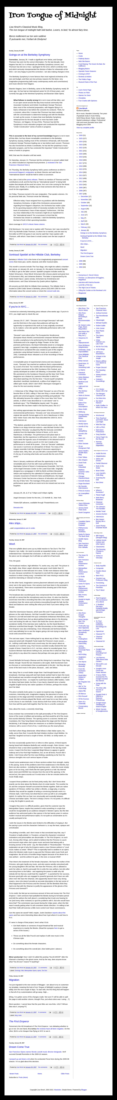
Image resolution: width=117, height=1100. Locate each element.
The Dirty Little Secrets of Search (101, 690)
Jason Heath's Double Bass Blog (83, 453)
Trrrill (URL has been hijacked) (84, 627)
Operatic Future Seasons (87, 71)
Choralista (82, 98)
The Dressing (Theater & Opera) (100, 551)
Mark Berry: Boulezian (100, 498)
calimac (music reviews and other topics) (101, 542)
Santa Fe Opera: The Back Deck (84, 535)
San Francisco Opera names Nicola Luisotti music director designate (35, 1052)
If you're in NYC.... (19, 306)
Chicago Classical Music (84, 477)
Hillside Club (22, 259)
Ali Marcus (82, 694)
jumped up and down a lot (20, 1059)
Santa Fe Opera (84, 584)
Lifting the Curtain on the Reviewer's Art (92, 290)
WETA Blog (83, 654)
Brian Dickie (100, 471)
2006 (81, 261)
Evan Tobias (83, 457)
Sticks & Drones (84, 395)
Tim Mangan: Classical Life (100, 394)
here (56, 928)
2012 (81, 178)
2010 (81, 184)
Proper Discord (101, 367)
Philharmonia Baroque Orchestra (83, 530)
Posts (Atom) (23, 1077)
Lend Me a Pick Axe (85, 285)
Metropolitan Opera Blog (83, 642)
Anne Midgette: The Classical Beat (84, 356)
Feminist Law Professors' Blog (101, 579)
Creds (81, 56)
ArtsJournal (100, 415)
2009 (81, 187)
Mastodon (57, 1090)
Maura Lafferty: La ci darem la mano (101, 363)
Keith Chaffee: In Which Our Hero (102, 406)
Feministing (100, 583)
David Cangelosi (84, 512)
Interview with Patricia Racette (89, 282)
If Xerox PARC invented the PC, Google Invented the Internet (102, 677)
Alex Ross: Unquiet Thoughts (82, 615)
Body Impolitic (101, 566)
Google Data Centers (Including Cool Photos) (101, 652)
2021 (81, 151)
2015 (81, 169)
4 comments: (42, 1037)
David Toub (82, 463)
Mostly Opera (83, 424)
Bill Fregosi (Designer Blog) (101, 536)
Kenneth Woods (84, 481)
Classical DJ (100, 641)
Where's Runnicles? (100, 491)
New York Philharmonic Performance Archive (83, 589)
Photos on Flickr (84, 93)
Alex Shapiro (83, 460)
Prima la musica (84, 491)
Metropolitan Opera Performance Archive (83, 571)
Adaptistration (101, 456)
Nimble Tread (100, 511)
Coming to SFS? (84, 74)
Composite (100, 568)
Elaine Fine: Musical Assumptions (83, 404)
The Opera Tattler (100, 336)
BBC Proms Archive (83, 596)
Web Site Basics (84, 61)
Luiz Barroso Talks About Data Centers (102, 659)
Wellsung (82, 412)
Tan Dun (44, 970)
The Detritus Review (83, 392)
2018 (81, 160)
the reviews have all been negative (50, 1029)
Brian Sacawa (83, 443)
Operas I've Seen (85, 95)
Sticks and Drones (99, 460)
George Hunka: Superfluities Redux (84, 416)
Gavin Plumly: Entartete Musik (101, 527)
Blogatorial (82, 293)
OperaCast (100, 631)
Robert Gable (100, 325)
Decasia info (18, 507)
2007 (81, 194)
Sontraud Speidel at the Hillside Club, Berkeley (34, 254)
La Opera (82, 370)
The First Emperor (86, 253)
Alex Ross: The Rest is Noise (84, 309)
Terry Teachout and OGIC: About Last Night (102, 420)
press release (32, 180)
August (83, 209)
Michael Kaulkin (101, 323)
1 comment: (42, 513)
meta (19, 1015)
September (85, 205)
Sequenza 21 (83, 338)
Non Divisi (99, 482)
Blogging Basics (84, 69)
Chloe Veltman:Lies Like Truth (100, 342)
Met (22, 970)
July (82, 212)
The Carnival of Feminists (101, 586)
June (83, 215)
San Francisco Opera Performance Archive (84, 562)
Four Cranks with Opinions (88, 101)
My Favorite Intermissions (83, 487)
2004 (81, 267)
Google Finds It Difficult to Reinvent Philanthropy (101, 697)
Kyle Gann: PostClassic (100, 431)
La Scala (82, 576)
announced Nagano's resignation (21, 172)
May (82, 218)
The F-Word (100, 590)
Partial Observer (101, 463)
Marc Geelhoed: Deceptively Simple (84, 632)
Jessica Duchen (101, 514)
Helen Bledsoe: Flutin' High (84, 378)
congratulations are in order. (24, 528)
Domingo (17, 970)
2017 (81, 163)
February (84, 227)
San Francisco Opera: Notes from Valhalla (84, 545)
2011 (81, 181)
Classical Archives (99, 637)
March (83, 224)
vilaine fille (82, 691)
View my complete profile (85, 128)
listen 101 (82, 438)
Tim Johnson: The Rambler (100, 508)
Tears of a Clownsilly (82, 702)
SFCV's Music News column (34, 224)
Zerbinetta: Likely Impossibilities (85, 351)
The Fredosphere (83, 638)
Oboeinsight (100, 320)
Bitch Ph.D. (100, 576)
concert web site (53, 291)
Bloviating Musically (82, 665)
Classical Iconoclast (82, 373)
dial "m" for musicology (82, 687)
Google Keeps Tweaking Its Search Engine (101, 704)
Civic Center (100, 328)
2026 (81, 135)
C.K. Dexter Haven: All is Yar (101, 390)
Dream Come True (19, 1047)
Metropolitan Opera (31, 970)
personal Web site (19, 196)
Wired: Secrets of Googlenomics (102, 710)
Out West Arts (101, 398)
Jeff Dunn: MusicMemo (100, 353)
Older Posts (65, 1074)
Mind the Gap (100, 424)
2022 (81, 148)
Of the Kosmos (84, 699)
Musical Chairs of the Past (88, 82)
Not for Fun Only (102, 346)
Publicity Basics (84, 59)
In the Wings (100, 349)
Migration (14, 979)
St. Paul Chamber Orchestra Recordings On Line (101, 625)
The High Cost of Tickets (87, 288)
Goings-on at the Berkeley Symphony (29, 54)
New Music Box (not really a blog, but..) (84, 333)
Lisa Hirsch (83, 108)
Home (40, 1074)
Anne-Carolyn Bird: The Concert (83, 621)
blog (16, 1015)
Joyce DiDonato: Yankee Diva (84, 504)
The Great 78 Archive (83, 556)
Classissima (100, 547)
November (84, 199)
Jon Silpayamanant (84, 341)
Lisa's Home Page (85, 90)
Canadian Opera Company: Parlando (84, 523)
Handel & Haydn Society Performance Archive (84, 602)
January (84, 230)
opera (39, 970)
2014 (81, 172)
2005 (81, 264)
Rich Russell (83, 696)
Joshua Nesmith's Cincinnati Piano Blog (84, 649)
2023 (81, 145)
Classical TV (100, 634)
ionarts (81, 441)
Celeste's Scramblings (100, 380)
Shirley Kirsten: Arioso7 (101, 375)
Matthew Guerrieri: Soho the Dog (84, 472)
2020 (81, 154)
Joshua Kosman (101, 313)
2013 (81, 175)
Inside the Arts (104, 450)
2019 (81, 157)
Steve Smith (83, 409)
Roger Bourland (84, 483)
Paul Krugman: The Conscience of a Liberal (101, 600)
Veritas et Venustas (99, 557)
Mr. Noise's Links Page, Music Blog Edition (84, 327)
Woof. (12, 544)
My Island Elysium (99, 402)
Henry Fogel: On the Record (102, 438)
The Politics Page (85, 79)
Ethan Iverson (83, 361)
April (82, 221)
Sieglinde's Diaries (82, 658)
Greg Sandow (101, 434)
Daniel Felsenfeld (82, 466)
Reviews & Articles (85, 77)
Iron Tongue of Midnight (52, 15)
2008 (81, 191)
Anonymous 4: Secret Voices (89, 275)
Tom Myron (82, 662)
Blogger (84, 1090)
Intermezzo (82, 421)
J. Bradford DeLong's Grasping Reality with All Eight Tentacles (102, 608)
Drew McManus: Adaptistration (84, 346)
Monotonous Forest (83, 399)
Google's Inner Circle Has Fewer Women (101, 670)
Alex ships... (15, 523)
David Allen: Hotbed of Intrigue (83, 677)
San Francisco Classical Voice (101, 309)
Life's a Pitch (100, 427)
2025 (81, 138)
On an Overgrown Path (84, 447)
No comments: (43, 244)
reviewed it (52, 163)
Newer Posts (14, 1074)
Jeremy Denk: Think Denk (83, 509)
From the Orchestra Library (82, 671)
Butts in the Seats (100, 467)
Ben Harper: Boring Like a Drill (100, 521)
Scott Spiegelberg (83, 430)
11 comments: (43, 967)
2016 (81, 166)
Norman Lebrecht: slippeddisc (100, 443)
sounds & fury (83, 426)
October (84, 202)
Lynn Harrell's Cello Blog (101, 474)
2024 (81, 141)
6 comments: (42, 1012)
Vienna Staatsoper (82, 580)
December (84, 196)
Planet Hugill (100, 495)
